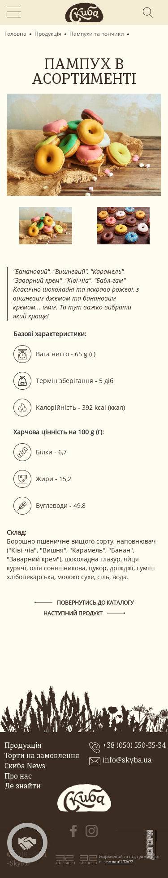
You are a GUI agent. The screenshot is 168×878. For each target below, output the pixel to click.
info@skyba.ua (127, 760)
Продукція (47, 34)
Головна (15, 34)
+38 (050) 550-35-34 (134, 746)
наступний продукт (73, 613)
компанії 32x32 (118, 862)
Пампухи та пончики (96, 34)
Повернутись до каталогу (95, 602)
